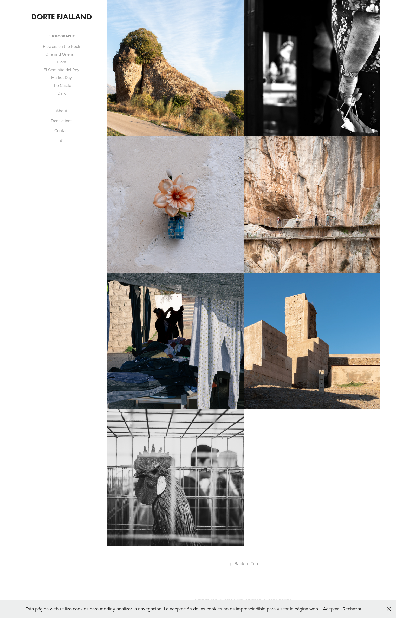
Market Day (61, 77)
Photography (61, 36)
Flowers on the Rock (61, 46)
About (61, 111)
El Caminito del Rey (61, 70)
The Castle (61, 85)
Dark (61, 93)
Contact (61, 130)
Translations (61, 120)
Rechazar (352, 609)
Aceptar (331, 609)
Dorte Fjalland (61, 17)
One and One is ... (61, 54)
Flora (61, 62)
